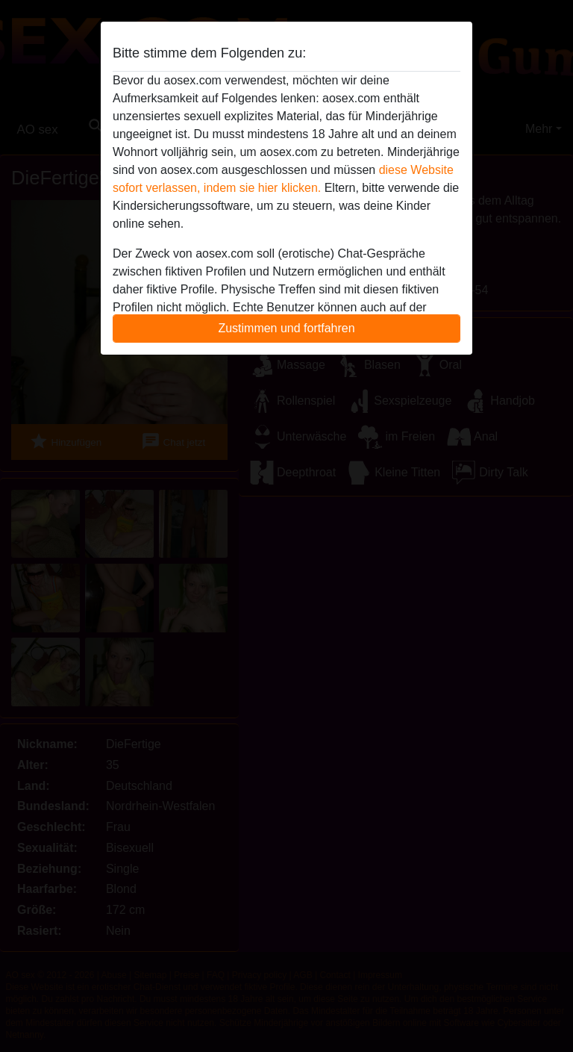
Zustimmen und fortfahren (286, 328)
